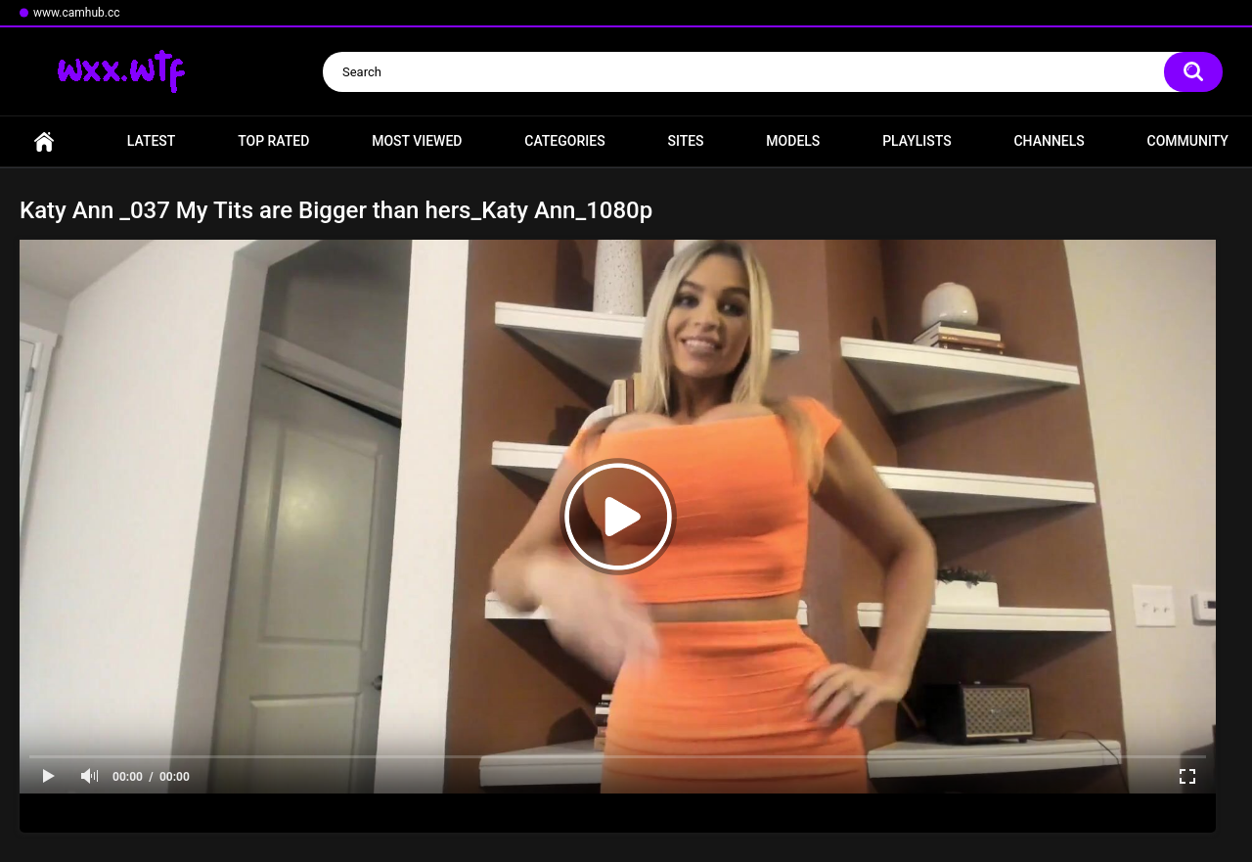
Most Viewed (417, 141)
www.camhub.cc (76, 13)
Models (793, 141)
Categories (564, 141)
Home (44, 141)
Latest (151, 141)
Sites (685, 141)
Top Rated (273, 141)
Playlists (917, 141)
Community (1188, 141)
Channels (1048, 141)
